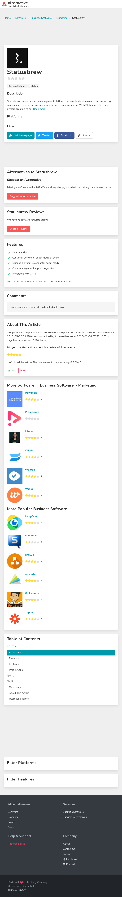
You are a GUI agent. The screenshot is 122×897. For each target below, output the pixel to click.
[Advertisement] (61, 32)
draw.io (29, 555)
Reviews (14, 658)
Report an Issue (16, 844)
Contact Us (69, 849)
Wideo (29, 489)
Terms (11, 890)
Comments (15, 687)
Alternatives (16, 652)
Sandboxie (31, 535)
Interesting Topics (19, 699)
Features (14, 664)
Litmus (29, 431)
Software (20, 18)
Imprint (67, 854)
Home (7, 18)
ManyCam (31, 516)
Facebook (66, 135)
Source (86, 135)
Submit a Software (73, 812)
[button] (118, 4)
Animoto (30, 574)
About (66, 844)
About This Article (19, 693)
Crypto (11, 822)
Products (13, 817)
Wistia (29, 450)
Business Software (41, 18)
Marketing (62, 18)
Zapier (29, 612)
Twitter (46, 135)
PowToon (31, 393)
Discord (12, 827)
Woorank (30, 469)
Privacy (22, 890)
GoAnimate (32, 593)
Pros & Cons (16, 670)
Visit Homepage (23, 135)
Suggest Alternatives (75, 817)
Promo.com (32, 412)
